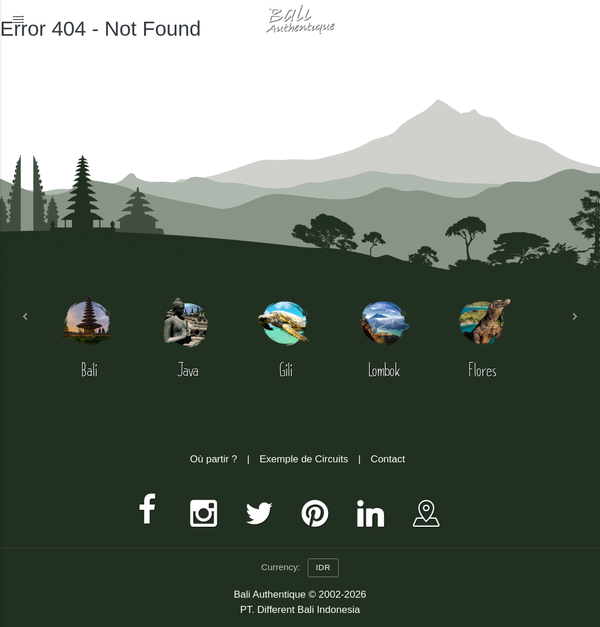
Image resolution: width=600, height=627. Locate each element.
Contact (388, 459)
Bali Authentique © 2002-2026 (300, 594)
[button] (18, 19)
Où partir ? (213, 459)
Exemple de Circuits (304, 459)
